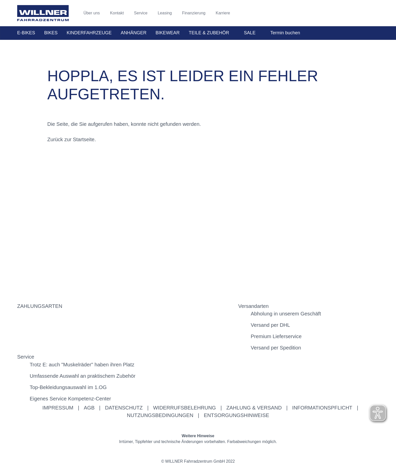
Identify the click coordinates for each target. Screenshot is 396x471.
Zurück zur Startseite (70, 139)
